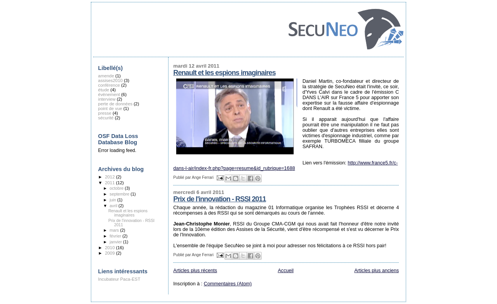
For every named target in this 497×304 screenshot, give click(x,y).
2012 (110, 177)
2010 (110, 247)
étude (103, 89)
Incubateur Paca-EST (119, 279)
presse (104, 113)
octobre (117, 188)
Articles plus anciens (376, 270)
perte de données (115, 103)
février (115, 236)
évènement (109, 94)
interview (107, 99)
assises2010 (110, 80)
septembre (119, 194)
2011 (110, 182)
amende (106, 75)
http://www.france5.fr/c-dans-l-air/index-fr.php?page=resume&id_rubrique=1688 (285, 165)
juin (113, 199)
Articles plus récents (195, 270)
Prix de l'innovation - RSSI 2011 (219, 199)
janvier (116, 241)
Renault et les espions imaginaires (224, 73)
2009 (110, 253)
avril (113, 205)
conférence (109, 85)
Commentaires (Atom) (228, 284)
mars (114, 230)
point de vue (110, 108)
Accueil (286, 270)
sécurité (106, 117)
